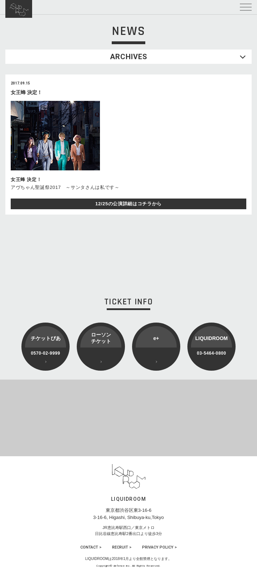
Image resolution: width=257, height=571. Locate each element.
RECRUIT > (121, 547)
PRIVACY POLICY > (159, 547)
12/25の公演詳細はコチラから (128, 203)
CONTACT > (90, 547)
